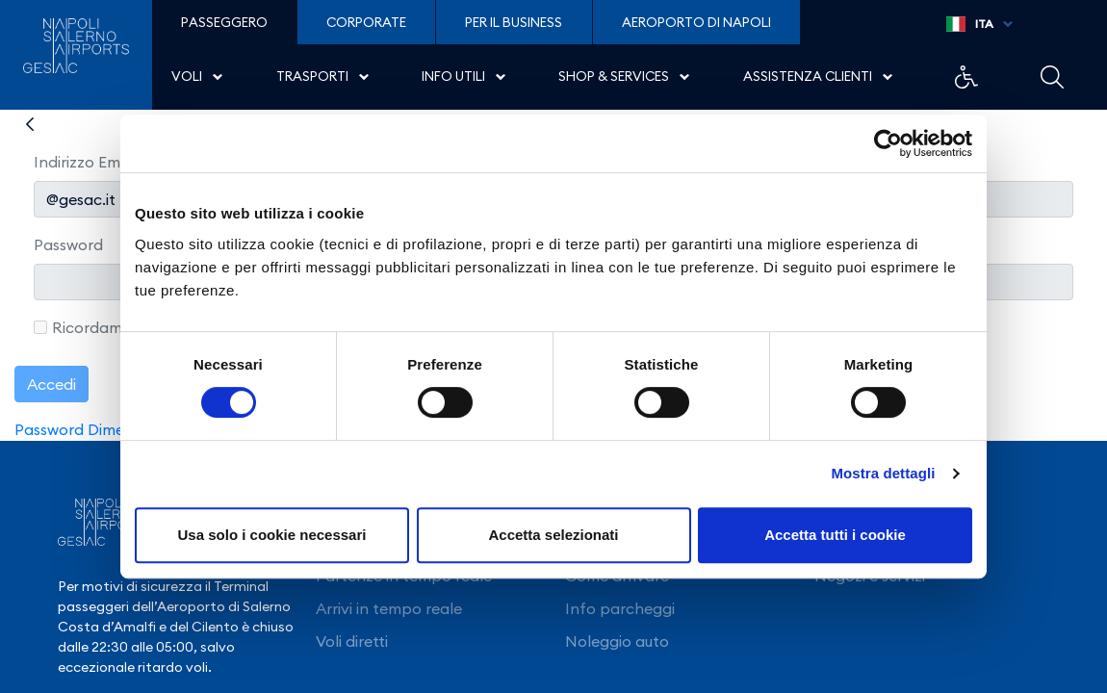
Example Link (966, 77)
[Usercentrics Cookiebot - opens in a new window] (888, 143)
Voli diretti (352, 641)
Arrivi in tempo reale (389, 608)
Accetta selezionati (553, 534)
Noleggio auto (617, 641)
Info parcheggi (620, 608)
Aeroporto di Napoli (696, 22)
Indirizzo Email (85, 161)
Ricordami (79, 327)
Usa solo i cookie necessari (272, 534)
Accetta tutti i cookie (835, 534)
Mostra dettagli (883, 473)
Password (68, 244)
